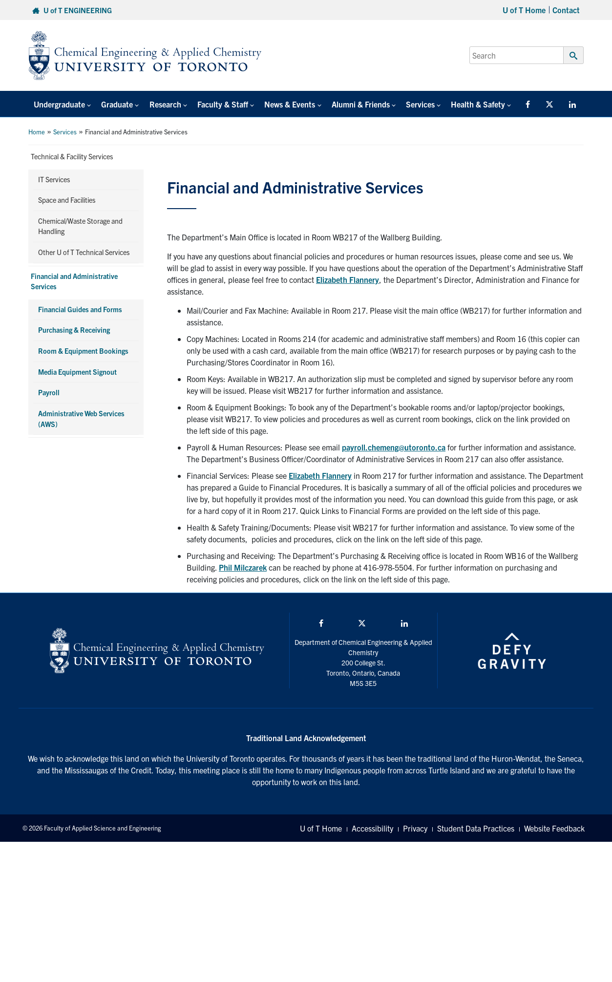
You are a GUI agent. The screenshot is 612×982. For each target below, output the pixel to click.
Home (36, 132)
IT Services (54, 179)
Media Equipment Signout (77, 371)
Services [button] (403, 104)
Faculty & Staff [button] (213, 104)
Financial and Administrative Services (74, 281)
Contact (566, 10)
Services (65, 132)
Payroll (49, 392)
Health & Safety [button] (458, 104)
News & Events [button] (278, 104)
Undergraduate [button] (58, 104)
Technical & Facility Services (72, 156)
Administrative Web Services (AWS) (81, 418)
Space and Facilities (66, 199)
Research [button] (158, 104)
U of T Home (524, 10)
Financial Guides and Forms (80, 309)
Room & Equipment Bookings (83, 350)
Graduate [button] (113, 104)
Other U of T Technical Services (83, 252)
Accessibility (372, 828)
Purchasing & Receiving (74, 329)
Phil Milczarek (243, 567)
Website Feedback (554, 828)
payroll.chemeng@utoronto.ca (393, 447)
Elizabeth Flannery (347, 279)
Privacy (415, 828)
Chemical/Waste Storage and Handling (80, 226)
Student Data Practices (475, 828)
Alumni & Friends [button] (346, 104)
